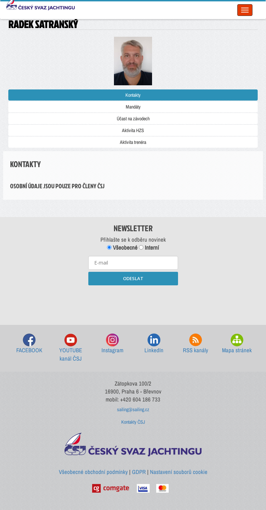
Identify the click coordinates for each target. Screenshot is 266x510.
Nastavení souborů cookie (178, 472)
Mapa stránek (237, 344)
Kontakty (133, 95)
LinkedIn (153, 344)
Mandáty (133, 107)
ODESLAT (133, 278)
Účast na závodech (133, 118)
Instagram (112, 344)
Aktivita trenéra (133, 142)
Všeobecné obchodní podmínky (93, 472)
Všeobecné (122, 247)
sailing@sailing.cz (133, 409)
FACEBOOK (29, 344)
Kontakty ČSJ (133, 422)
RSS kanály (195, 344)
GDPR (139, 472)
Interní (149, 247)
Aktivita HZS (133, 130)
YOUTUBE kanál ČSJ (70, 348)
